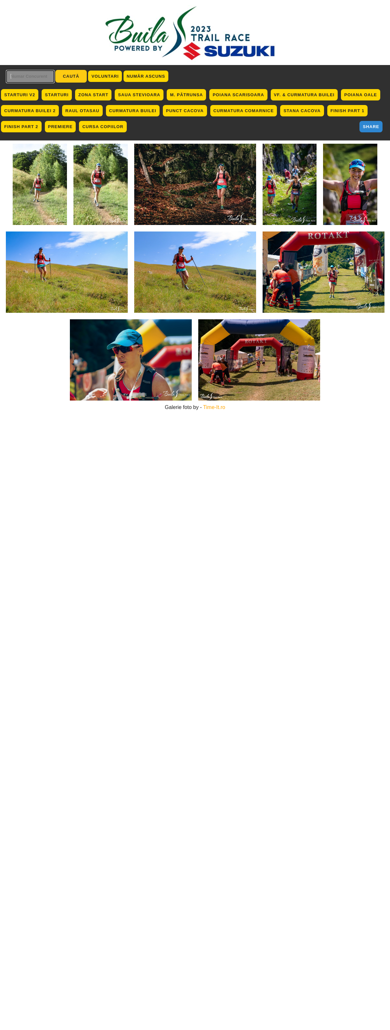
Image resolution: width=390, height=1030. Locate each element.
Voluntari (105, 76)
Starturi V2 (19, 94)
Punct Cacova (185, 110)
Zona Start (93, 94)
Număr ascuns (146, 76)
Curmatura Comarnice (244, 110)
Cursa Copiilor (102, 126)
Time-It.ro (214, 407)
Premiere (60, 126)
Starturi (57, 94)
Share (371, 126)
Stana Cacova (301, 110)
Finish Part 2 (21, 126)
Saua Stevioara (139, 94)
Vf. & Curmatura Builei (304, 94)
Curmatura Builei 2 (30, 110)
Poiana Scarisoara (238, 94)
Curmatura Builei (132, 110)
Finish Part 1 (348, 110)
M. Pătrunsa (186, 94)
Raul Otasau (82, 110)
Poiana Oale (360, 94)
